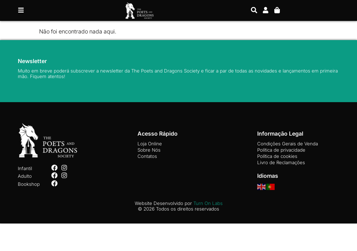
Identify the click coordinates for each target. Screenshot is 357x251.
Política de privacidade (281, 150)
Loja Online (149, 143)
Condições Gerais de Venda (287, 143)
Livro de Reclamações (281, 162)
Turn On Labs (208, 203)
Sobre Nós (149, 150)
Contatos (147, 156)
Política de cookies (277, 156)
